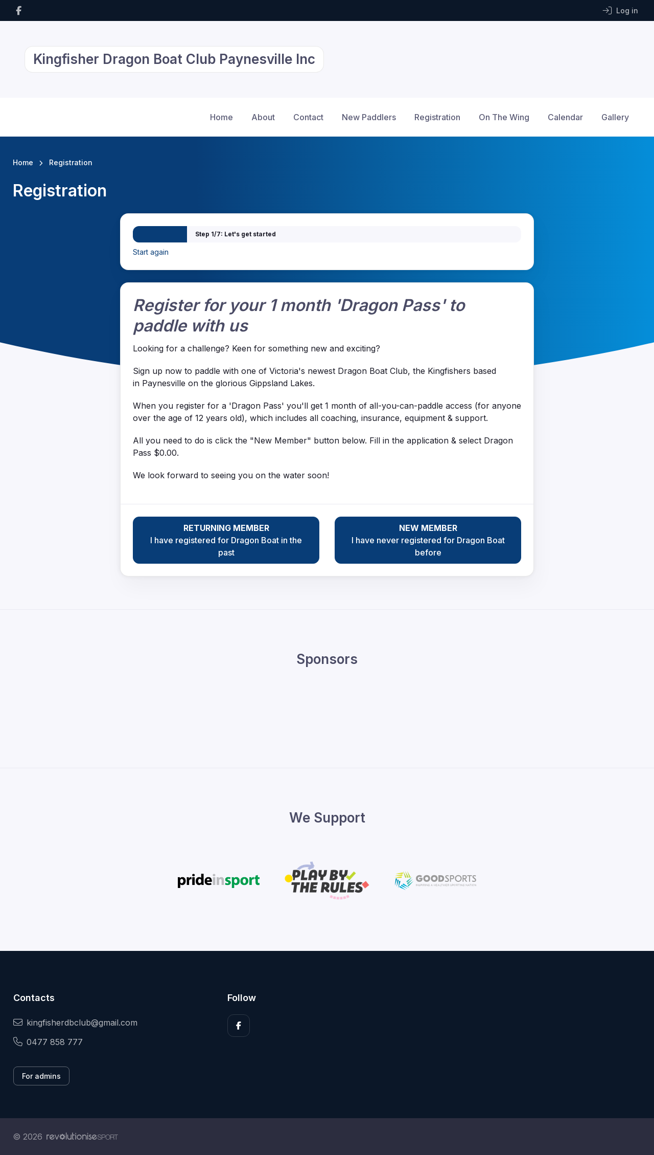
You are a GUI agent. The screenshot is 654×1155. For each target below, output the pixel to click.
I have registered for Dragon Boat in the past (226, 540)
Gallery (615, 117)
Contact (308, 117)
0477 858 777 (48, 1042)
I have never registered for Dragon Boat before (427, 540)
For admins (41, 1076)
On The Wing (504, 117)
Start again (151, 252)
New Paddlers (369, 117)
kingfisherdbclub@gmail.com (75, 1022)
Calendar (565, 117)
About (263, 117)
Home (221, 117)
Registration (437, 117)
